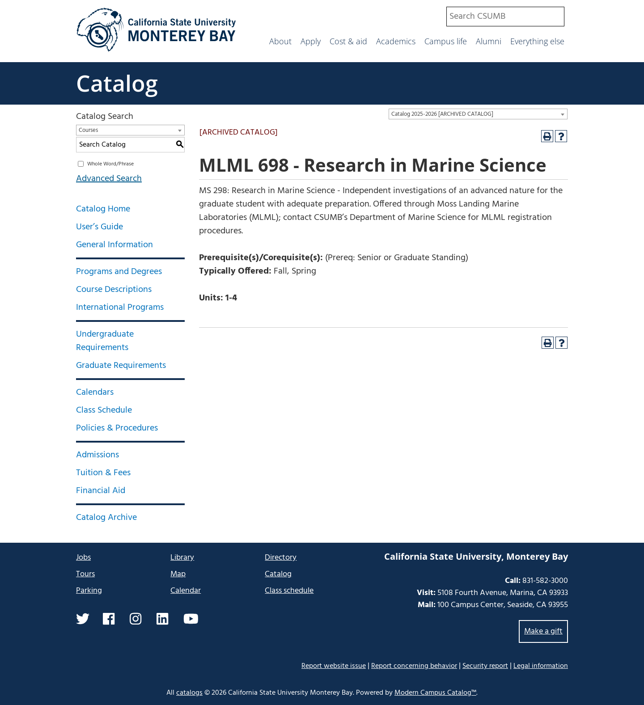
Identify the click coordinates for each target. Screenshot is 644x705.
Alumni (488, 41)
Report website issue (333, 665)
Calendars (95, 392)
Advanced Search (109, 179)
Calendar (185, 590)
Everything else (537, 41)
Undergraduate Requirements (105, 341)
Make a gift (543, 631)
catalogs (189, 693)
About (280, 41)
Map (178, 574)
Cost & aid (348, 41)
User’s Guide (99, 227)
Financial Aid (100, 491)
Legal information (540, 666)
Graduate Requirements (121, 366)
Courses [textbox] (88, 130)
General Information (114, 245)
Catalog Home (103, 209)
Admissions (97, 455)
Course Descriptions (114, 290)
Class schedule (289, 590)
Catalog (117, 83)
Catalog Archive (106, 518)
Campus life (445, 41)
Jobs (83, 557)
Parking (89, 590)
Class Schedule (104, 410)
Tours (85, 574)
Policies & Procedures (117, 428)
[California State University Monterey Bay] (156, 51)
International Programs (120, 307)
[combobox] (505, 16)
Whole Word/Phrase (110, 164)
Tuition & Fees (103, 473)
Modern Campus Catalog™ (435, 693)
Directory (281, 557)
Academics (395, 41)
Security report (485, 666)
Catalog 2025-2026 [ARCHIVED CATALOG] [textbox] (442, 114)
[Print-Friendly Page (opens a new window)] (547, 136)
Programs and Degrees (119, 272)
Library (182, 557)
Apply (311, 41)
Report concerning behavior (414, 666)
